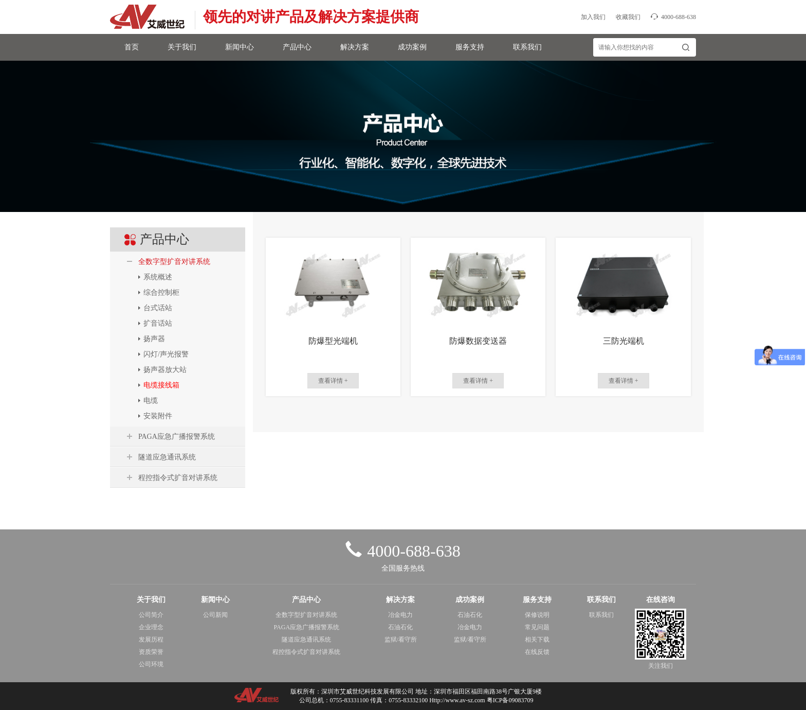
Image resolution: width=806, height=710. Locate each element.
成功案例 (412, 47)
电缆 (150, 400)
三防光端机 (623, 340)
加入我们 (593, 17)
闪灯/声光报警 (166, 354)
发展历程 (151, 639)
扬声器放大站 (165, 370)
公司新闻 (215, 614)
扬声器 (154, 339)
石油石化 (400, 627)
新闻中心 (239, 47)
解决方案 (354, 47)
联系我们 (527, 47)
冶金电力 (400, 614)
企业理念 (151, 627)
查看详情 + (333, 380)
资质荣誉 (151, 651)
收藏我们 (628, 17)
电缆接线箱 (161, 385)
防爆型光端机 (333, 340)
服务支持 (469, 47)
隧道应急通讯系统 (167, 457)
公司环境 (151, 664)
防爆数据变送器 (478, 340)
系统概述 (157, 277)
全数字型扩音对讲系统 (174, 261)
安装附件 (157, 416)
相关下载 (537, 639)
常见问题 (537, 627)
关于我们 (182, 47)
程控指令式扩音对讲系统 (177, 478)
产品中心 (297, 47)
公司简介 (151, 614)
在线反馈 (537, 651)
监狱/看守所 (400, 639)
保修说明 (537, 614)
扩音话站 (157, 323)
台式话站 (157, 308)
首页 (131, 47)
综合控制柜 (161, 292)
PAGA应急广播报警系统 (176, 436)
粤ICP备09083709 (510, 700)
